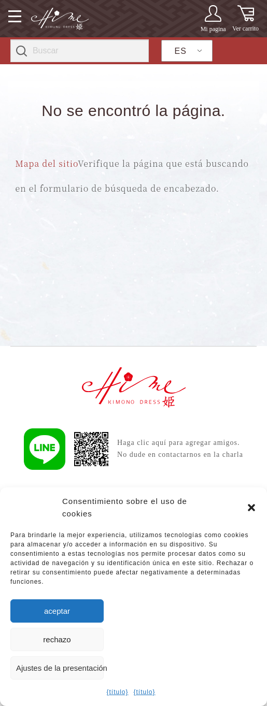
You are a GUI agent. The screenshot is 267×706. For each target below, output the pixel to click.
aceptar (57, 611)
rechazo (57, 639)
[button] (251, 507)
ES (181, 51)
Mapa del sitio (47, 163)
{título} (117, 692)
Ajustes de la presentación (60, 668)
